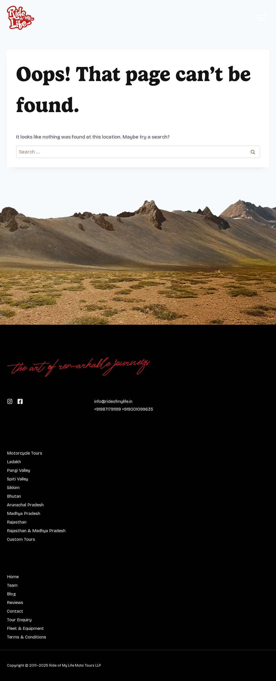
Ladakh (14, 461)
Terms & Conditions (26, 637)
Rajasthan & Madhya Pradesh (36, 530)
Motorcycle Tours (24, 453)
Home (13, 576)
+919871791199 (107, 409)
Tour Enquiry (19, 619)
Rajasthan (16, 522)
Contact (15, 611)
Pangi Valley (18, 470)
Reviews (15, 602)
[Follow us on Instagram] (20, 401)
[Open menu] (261, 17)
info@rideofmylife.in (113, 401)
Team (12, 585)
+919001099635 (137, 409)
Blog (11, 594)
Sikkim (13, 487)
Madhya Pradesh (23, 513)
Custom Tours (21, 539)
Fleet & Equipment (25, 628)
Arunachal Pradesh (25, 504)
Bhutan (14, 496)
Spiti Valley (17, 479)
